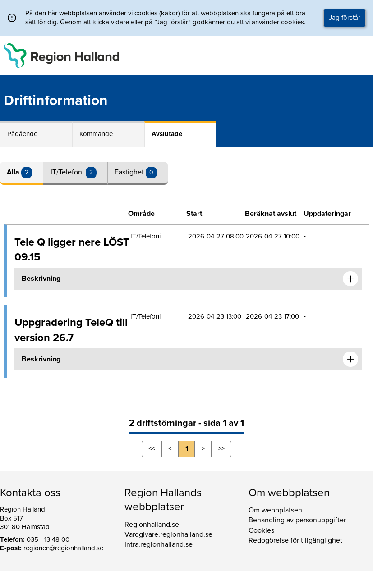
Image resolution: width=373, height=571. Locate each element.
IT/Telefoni (68, 172)
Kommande (96, 134)
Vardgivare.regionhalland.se (168, 534)
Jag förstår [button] (344, 18)
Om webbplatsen (275, 510)
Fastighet (130, 172)
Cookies (261, 530)
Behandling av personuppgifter (297, 520)
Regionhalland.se (151, 524)
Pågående (22, 134)
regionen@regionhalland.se (63, 548)
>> (221, 448)
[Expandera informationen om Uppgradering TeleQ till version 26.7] (350, 359)
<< (151, 448)
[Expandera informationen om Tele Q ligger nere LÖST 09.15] (350, 279)
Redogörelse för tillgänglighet (295, 540)
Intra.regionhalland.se (158, 544)
